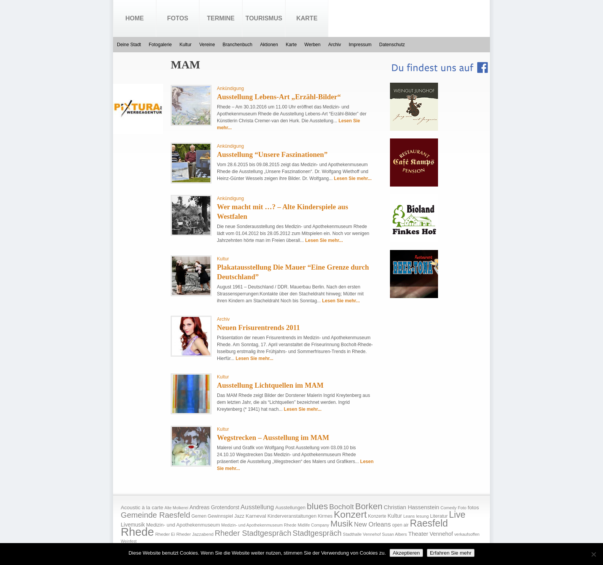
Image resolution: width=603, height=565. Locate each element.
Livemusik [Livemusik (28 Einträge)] (133, 525)
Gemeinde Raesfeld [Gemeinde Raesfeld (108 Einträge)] (155, 515)
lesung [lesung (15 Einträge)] (422, 516)
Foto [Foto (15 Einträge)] (462, 507)
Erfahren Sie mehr (450, 553)
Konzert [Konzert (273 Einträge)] (350, 514)
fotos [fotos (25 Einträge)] (473, 507)
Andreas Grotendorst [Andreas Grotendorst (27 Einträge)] (215, 507)
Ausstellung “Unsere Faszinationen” (272, 154)
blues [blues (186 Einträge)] (317, 506)
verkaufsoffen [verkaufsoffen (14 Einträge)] (467, 534)
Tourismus (263, 18)
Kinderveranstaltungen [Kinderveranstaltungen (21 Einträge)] (291, 516)
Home (134, 18)
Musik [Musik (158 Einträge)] (341, 523)
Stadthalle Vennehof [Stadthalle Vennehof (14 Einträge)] (362, 534)
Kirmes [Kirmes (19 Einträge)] (325, 516)
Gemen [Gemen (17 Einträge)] (199, 516)
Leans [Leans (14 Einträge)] (409, 516)
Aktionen (269, 44)
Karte (306, 18)
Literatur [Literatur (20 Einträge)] (439, 516)
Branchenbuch (237, 44)
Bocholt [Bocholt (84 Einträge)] (341, 507)
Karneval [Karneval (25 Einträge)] (256, 516)
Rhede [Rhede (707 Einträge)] (137, 531)
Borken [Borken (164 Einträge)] (368, 506)
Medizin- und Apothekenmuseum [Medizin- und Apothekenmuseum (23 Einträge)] (183, 525)
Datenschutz (392, 44)
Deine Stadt (129, 44)
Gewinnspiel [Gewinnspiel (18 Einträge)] (220, 516)
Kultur (186, 44)
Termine (221, 18)
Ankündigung (230, 88)
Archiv (334, 44)
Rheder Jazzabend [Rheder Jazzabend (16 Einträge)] (194, 534)
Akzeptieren (406, 553)
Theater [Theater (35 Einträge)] (418, 533)
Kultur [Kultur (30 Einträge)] (395, 516)
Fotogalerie (160, 44)
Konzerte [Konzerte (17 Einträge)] (377, 516)
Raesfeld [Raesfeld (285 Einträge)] (429, 523)
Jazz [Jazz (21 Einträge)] (239, 516)
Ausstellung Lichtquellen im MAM (270, 385)
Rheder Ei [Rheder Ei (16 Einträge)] (165, 534)
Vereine (207, 44)
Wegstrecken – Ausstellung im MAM (273, 437)
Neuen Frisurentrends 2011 (258, 327)
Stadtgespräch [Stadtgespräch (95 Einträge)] (317, 533)
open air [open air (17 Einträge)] (400, 525)
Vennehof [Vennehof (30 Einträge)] (441, 534)
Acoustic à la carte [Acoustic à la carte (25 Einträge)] (142, 507)
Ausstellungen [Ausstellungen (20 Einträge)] (290, 507)
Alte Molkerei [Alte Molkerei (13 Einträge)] (176, 507)
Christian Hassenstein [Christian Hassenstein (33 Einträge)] (411, 507)
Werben (313, 44)
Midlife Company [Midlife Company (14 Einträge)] (313, 525)
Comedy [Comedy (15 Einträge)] (448, 507)
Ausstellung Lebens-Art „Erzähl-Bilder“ (279, 97)
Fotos (177, 18)
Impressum (360, 44)
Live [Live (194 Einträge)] (457, 515)
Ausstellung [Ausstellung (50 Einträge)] (257, 507)
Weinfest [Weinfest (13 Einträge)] (129, 541)
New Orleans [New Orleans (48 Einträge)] (372, 524)
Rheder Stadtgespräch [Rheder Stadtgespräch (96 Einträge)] (253, 533)
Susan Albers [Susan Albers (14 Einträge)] (394, 534)
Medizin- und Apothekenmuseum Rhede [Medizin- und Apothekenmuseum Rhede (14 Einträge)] (258, 525)
